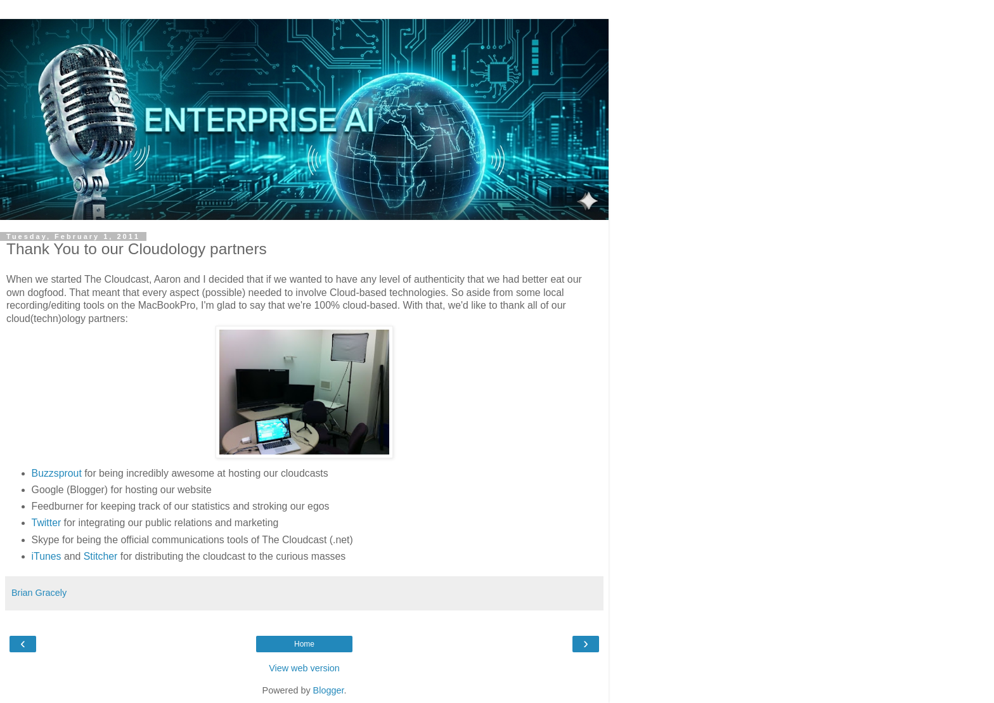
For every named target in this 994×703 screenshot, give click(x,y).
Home (304, 644)
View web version (304, 668)
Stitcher (101, 556)
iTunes (46, 556)
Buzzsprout (57, 473)
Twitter (46, 522)
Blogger (328, 690)
